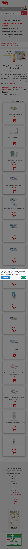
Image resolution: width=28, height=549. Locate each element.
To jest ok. (23, 277)
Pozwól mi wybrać (5, 277)
